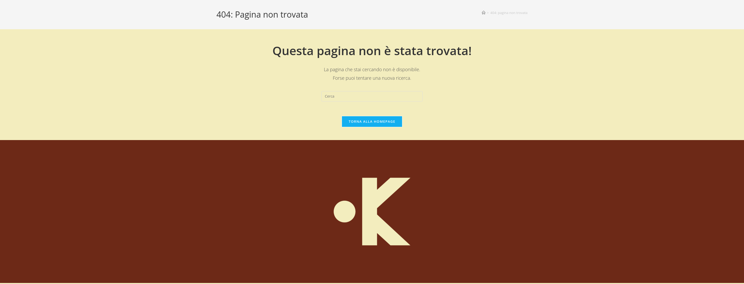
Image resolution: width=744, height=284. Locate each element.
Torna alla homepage (372, 122)
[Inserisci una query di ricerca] (372, 96)
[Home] (483, 12)
